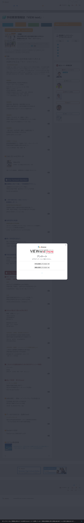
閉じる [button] (79, 520)
